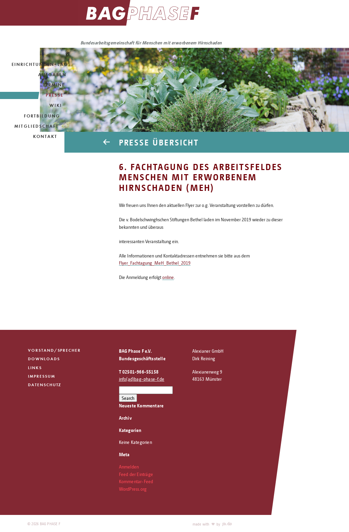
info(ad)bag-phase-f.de (142, 379)
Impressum (41, 376)
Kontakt (45, 136)
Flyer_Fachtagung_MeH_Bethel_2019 (155, 263)
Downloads (44, 359)
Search (128, 398)
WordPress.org (133, 489)
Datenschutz (45, 386)
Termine (54, 84)
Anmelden (129, 467)
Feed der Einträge (136, 474)
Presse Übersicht (161, 142)
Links (35, 367)
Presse (54, 95)
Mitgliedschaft (36, 126)
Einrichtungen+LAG (40, 64)
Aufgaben (52, 74)
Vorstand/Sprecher (54, 350)
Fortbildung (42, 115)
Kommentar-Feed (136, 481)
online (168, 277)
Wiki (55, 105)
